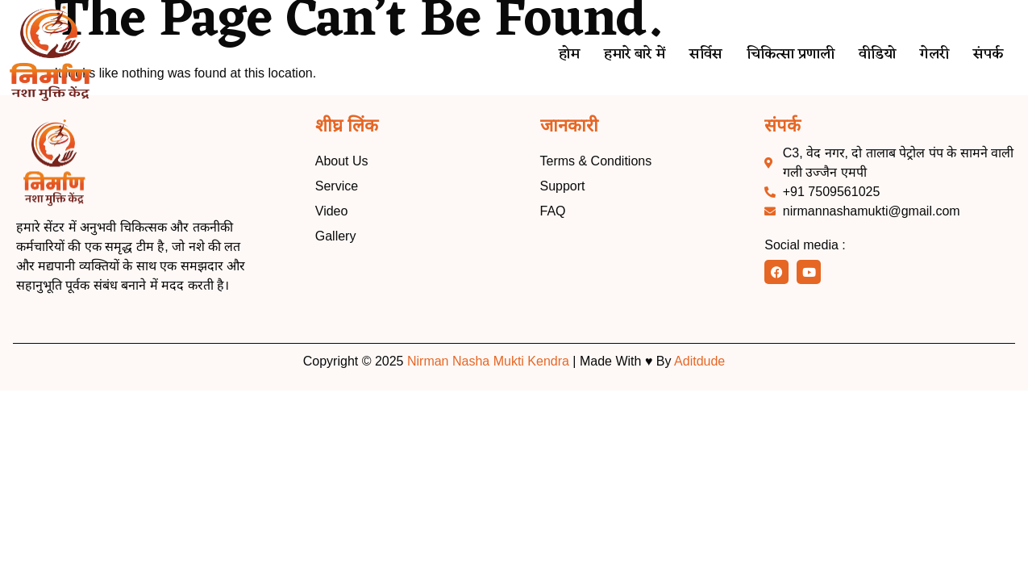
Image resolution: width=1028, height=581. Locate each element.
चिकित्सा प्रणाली (782, 54)
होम (553, 54)
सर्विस (695, 54)
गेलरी (932, 54)
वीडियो (873, 54)
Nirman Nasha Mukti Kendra (488, 361)
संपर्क (987, 54)
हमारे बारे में (621, 54)
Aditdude (699, 361)
